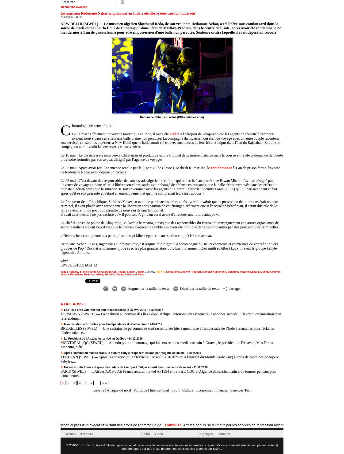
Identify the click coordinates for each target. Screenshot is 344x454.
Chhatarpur (104, 271)
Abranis (73, 271)
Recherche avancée (74, 7)
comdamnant (221, 168)
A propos (206, 434)
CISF (115, 271)
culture (123, 271)
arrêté (175, 134)
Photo (146, 434)
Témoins (223, 434)
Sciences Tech (241, 390)
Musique (265, 271)
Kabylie (160, 271)
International (159, 390)
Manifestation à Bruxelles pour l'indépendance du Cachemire (103, 324)
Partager (232, 288)
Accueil (70, 434)
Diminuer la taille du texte (196, 288)
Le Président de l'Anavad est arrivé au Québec (93, 338)
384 (104, 383)
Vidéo (158, 434)
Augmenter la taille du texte (145, 288)
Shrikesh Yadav (113, 274)
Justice (149, 271)
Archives (86, 434)
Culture (188, 390)
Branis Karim (88, 271)
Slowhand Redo (134, 274)
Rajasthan (76, 274)
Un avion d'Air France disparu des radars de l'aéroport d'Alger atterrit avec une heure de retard (126, 367)
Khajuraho (172, 271)
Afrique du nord (119, 390)
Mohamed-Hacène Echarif (243, 271)
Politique (140, 390)
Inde (132, 271)
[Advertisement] (115, 408)
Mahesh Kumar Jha (214, 271)
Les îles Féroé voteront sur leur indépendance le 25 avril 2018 (103, 310)
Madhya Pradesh (190, 271)
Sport (176, 390)
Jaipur (140, 271)
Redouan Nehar (93, 274)
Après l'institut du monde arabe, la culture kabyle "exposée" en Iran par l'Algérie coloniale (122, 353)
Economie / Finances (212, 390)
